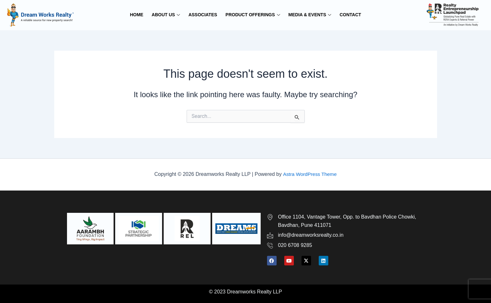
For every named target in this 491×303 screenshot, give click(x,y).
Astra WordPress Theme (310, 174)
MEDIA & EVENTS (308, 14)
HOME (138, 14)
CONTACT (348, 14)
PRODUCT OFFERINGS (252, 14)
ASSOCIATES (203, 14)
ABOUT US (167, 14)
